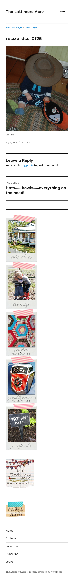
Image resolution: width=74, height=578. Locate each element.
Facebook (12, 546)
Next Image (31, 27)
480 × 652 (26, 142)
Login (9, 561)
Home (9, 530)
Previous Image (14, 27)
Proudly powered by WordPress (45, 572)
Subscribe (12, 554)
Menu (63, 11)
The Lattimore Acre (25, 12)
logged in (28, 165)
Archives (11, 538)
